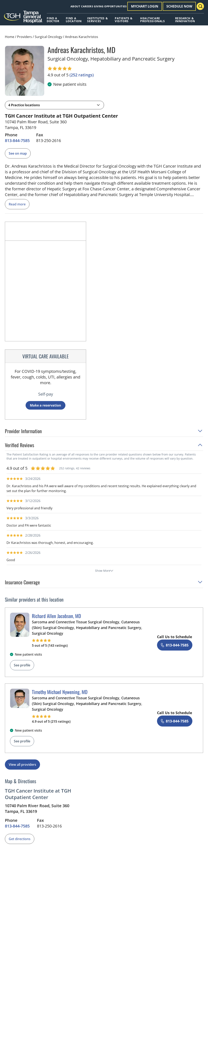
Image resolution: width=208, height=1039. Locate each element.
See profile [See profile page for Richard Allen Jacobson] (22, 665)
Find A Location (73, 20)
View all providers (22, 764)
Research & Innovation (185, 20)
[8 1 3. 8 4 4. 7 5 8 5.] (17, 140)
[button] (54, 105)
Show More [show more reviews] (104, 571)
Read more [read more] (17, 204)
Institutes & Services (97, 20)
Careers (87, 6)
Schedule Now (179, 6)
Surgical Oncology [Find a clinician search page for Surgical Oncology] (48, 37)
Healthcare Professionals (152, 20)
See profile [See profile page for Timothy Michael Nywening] (22, 741)
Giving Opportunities (110, 6)
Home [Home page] (9, 37)
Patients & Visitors (124, 20)
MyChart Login (144, 6)
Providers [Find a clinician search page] (24, 37)
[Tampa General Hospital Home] (23, 18)
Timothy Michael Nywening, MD (60, 691)
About (75, 6)
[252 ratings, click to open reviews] (81, 75)
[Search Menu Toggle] (200, 6)
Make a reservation (45, 405)
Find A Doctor (53, 20)
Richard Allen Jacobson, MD (56, 615)
